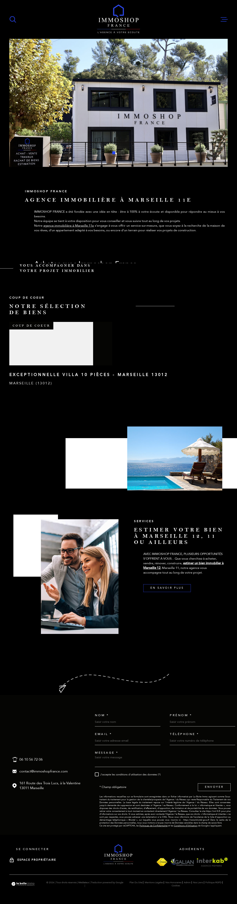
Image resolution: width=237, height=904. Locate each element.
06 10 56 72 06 (31, 759)
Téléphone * (184, 734)
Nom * (102, 715)
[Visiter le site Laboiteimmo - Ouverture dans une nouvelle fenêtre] (22, 884)
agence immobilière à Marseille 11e (68, 232)
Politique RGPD (213, 882)
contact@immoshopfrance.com (43, 771)
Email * (103, 734)
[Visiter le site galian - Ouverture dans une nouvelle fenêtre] (182, 862)
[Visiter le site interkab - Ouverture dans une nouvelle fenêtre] (212, 862)
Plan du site (136, 882)
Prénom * (181, 715)
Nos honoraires (173, 882)
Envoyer (214, 787)
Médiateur (83, 882)
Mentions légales (154, 882)
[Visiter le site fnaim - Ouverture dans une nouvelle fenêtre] (162, 862)
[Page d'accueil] (118, 19)
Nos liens (198, 882)
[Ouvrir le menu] (224, 19)
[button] (113, 152)
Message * (106, 752)
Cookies (176, 885)
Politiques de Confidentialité (153, 825)
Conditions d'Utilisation (185, 825)
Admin (187, 882)
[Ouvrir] (12, 19)
